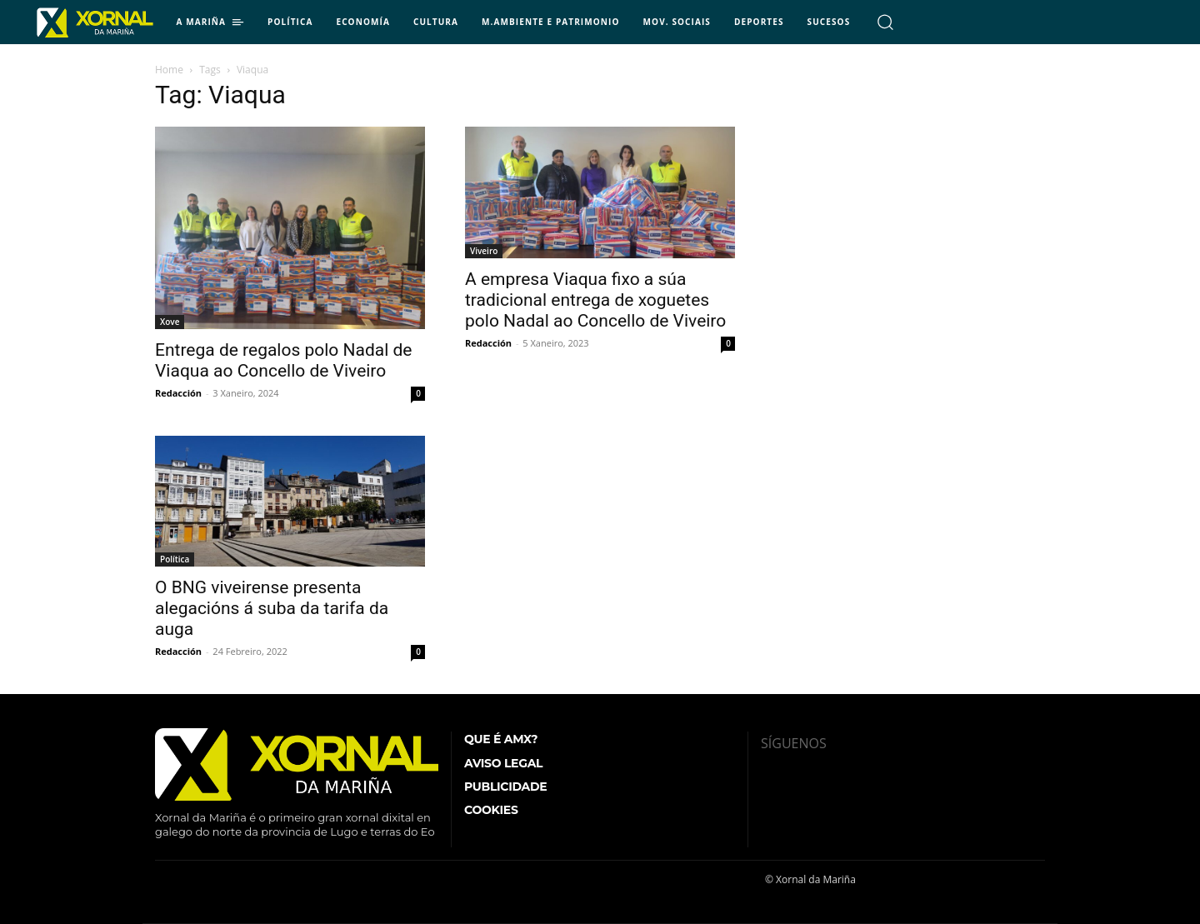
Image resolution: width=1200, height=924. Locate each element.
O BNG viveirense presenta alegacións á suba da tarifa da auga (271, 608)
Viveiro (484, 251)
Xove (169, 321)
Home (169, 69)
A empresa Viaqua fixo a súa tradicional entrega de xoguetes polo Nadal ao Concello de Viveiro (595, 300)
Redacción (178, 393)
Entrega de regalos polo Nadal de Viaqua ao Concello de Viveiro (283, 360)
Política (174, 559)
